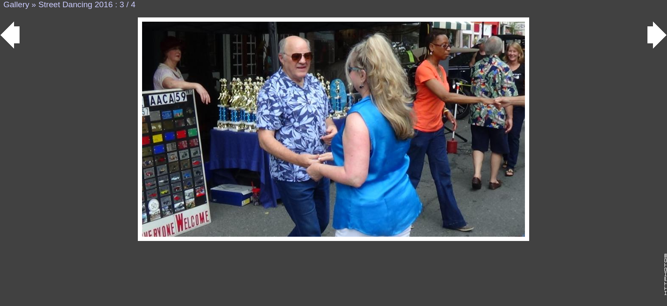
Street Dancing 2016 (75, 4)
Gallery (16, 4)
